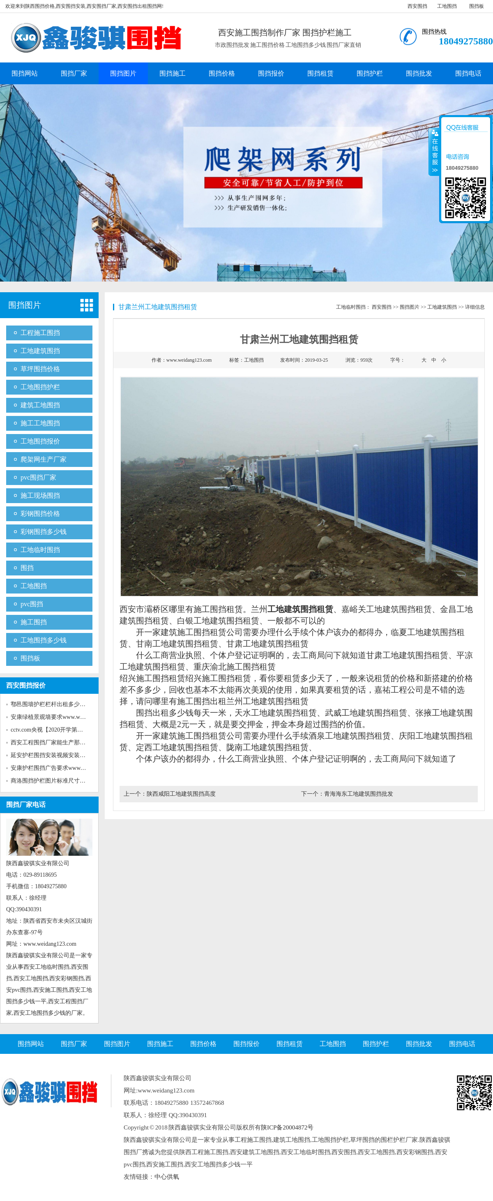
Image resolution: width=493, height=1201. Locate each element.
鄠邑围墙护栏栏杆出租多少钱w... (52, 704)
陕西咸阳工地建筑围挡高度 (181, 794)
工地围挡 (447, 6)
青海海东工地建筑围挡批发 (358, 794)
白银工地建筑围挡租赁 (218, 620)
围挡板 (476, 6)
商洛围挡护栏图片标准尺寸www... (53, 781)
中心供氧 (166, 1176)
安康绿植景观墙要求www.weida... (52, 717)
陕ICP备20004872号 (287, 1127)
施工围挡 (34, 622)
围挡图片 (123, 73)
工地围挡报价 (40, 441)
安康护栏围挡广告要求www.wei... (52, 768)
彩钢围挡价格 (40, 513)
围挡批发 (419, 73)
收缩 (434, 151)
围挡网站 (25, 73)
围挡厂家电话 (26, 804)
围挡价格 (222, 73)
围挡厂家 (74, 73)
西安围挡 (417, 6)
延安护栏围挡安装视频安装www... (53, 755)
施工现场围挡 (40, 495)
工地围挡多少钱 (44, 640)
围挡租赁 (320, 73)
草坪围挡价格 (40, 368)
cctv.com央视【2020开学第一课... (52, 730)
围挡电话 (468, 73)
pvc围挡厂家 (38, 477)
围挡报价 (271, 73)
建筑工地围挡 (40, 405)
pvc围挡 (32, 603)
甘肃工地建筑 (251, 643)
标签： (246, 360)
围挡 (27, 567)
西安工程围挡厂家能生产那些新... (53, 742)
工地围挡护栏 (40, 386)
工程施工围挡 (40, 332)
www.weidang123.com (189, 360)
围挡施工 (172, 73)
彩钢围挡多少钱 (44, 531)
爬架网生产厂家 (44, 459)
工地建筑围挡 (40, 350)
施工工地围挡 (40, 423)
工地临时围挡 (40, 549)
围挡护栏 (370, 73)
